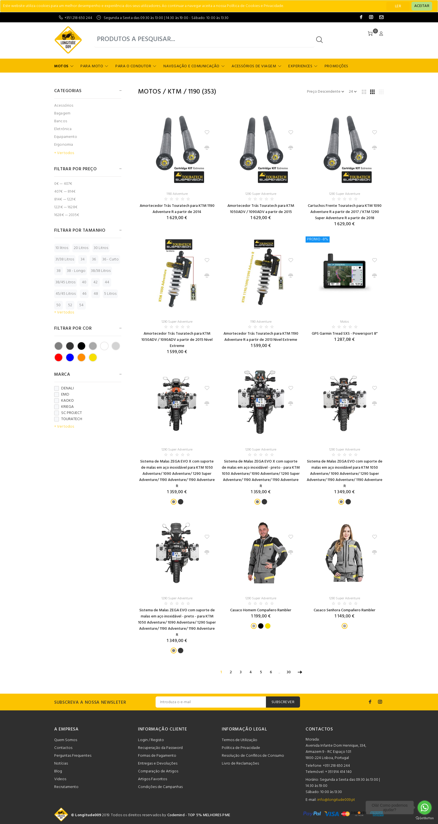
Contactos (63, 748)
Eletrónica (63, 129)
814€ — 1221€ (65, 199)
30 (289, 672)
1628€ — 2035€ (66, 215)
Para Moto (91, 66)
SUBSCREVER (283, 702)
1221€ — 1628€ (65, 207)
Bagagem (62, 113)
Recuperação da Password (160, 748)
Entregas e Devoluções (157, 763)
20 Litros (81, 248)
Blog (58, 771)
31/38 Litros (65, 259)
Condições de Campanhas (160, 787)
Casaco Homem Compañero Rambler (260, 610)
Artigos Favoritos (152, 779)
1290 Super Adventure (260, 194)
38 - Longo (76, 271)
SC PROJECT (68, 413)
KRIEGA (64, 407)
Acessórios (63, 105)
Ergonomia (63, 145)
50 (58, 305)
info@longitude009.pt (336, 800)
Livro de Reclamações (240, 763)
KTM (175, 92)
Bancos (60, 121)
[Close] (421, 6)
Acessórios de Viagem (254, 66)
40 (84, 282)
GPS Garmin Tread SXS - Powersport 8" (345, 333)
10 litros (62, 248)
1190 (194, 92)
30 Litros (101, 248)
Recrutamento (66, 787)
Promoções (336, 66)
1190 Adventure (177, 194)
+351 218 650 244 (78, 18)
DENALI (64, 388)
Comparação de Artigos (158, 771)
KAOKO (64, 401)
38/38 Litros (101, 271)
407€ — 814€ (65, 191)
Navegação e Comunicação (191, 66)
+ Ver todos (64, 153)
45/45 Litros (66, 294)
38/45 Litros (65, 282)
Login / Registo (151, 740)
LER (398, 6)
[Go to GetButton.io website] (425, 818)
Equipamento (65, 137)
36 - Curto (111, 259)
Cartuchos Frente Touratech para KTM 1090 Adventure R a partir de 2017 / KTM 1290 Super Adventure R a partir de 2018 (345, 212)
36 (94, 259)
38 (59, 271)
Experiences (300, 66)
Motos (61, 66)
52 (70, 305)
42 (95, 282)
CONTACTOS (319, 729)
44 (107, 282)
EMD (61, 395)
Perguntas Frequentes (72, 756)
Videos (60, 779)
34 (83, 259)
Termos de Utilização (239, 740)
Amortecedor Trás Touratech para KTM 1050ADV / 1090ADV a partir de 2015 (260, 209)
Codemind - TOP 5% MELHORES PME (198, 815)
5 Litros (110, 294)
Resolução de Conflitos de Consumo (253, 756)
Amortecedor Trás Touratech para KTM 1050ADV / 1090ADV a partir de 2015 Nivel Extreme (177, 339)
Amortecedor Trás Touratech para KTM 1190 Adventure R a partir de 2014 (177, 209)
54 (81, 305)
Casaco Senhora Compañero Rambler (344, 610)
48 (96, 294)
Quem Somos (65, 740)
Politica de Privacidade (241, 748)
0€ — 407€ (63, 184)
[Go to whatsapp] (425, 808)
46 (84, 294)
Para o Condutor (133, 66)
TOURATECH (68, 419)
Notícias (61, 763)
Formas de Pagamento (157, 756)
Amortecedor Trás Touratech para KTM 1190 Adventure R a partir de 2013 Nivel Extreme (260, 336)
